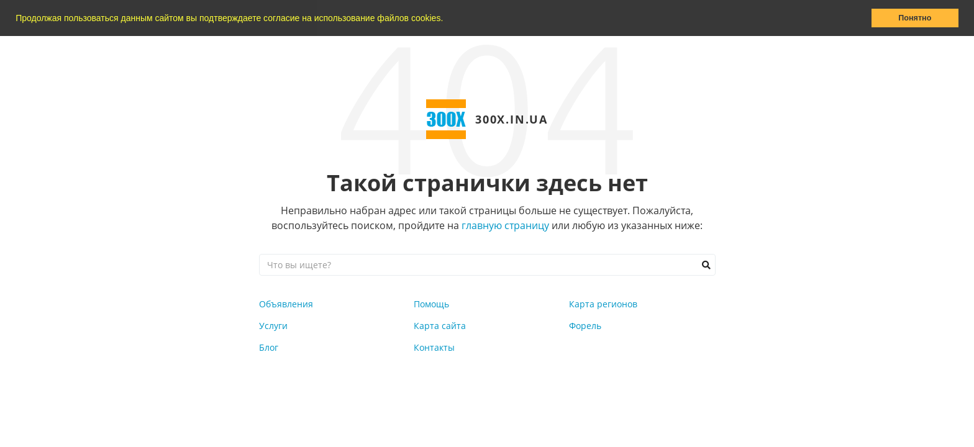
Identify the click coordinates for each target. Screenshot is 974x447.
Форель (585, 326)
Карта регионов (603, 304)
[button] (447, 19)
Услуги (273, 326)
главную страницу (505, 225)
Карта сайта (440, 326)
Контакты (434, 347)
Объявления (286, 304)
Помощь (431, 304)
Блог (268, 347)
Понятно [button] (914, 18)
